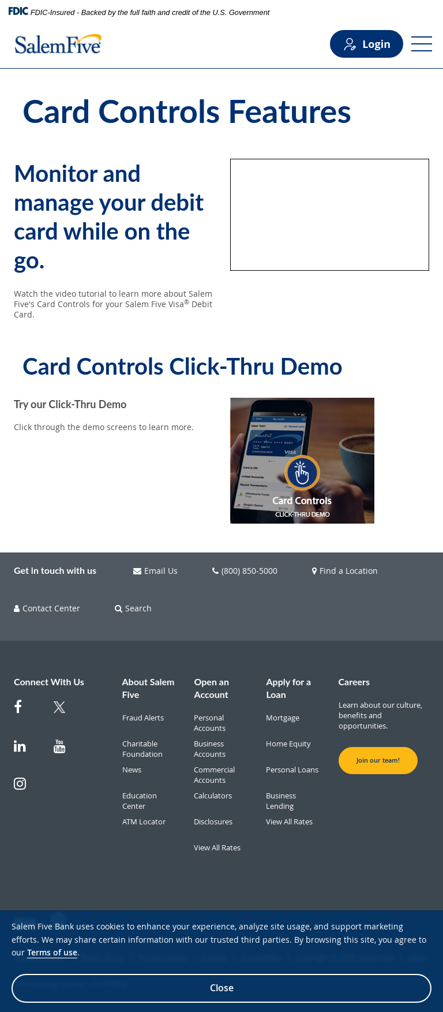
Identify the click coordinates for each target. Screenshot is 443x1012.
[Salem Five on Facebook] (27, 713)
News (131, 769)
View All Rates (217, 847)
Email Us (155, 571)
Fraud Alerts (143, 717)
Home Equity (288, 743)
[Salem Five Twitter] (67, 714)
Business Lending (281, 800)
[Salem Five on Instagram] (27, 789)
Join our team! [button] (378, 760)
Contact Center (47, 608)
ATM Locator (144, 821)
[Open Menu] (421, 43)
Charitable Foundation (142, 748)
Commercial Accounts (214, 774)
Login (367, 44)
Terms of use (52, 952)
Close (222, 987)
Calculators (213, 795)
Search (133, 608)
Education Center (139, 800)
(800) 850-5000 (244, 571)
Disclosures (213, 821)
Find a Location (345, 571)
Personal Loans (292, 769)
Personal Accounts (210, 722)
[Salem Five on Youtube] (67, 752)
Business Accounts (210, 748)
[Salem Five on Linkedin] (27, 752)
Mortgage (282, 717)
